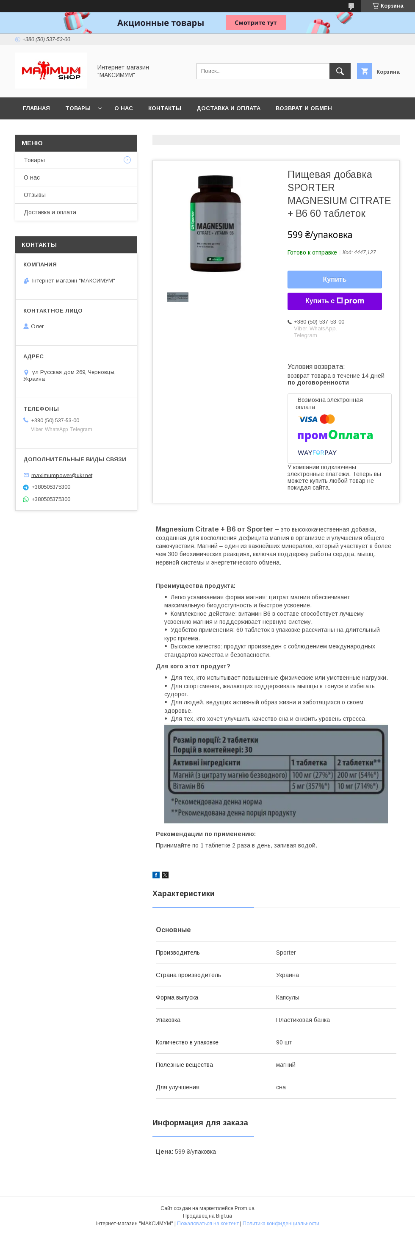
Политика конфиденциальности (281, 1224)
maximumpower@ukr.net (61, 475)
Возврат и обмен (304, 108)
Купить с (334, 301)
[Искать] (340, 71)
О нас (123, 108)
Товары (78, 108)
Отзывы (35, 194)
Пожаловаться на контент (208, 1224)
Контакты (164, 108)
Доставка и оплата (228, 108)
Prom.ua (245, 1208)
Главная (36, 108)
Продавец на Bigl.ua (207, 1216)
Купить (335, 279)
